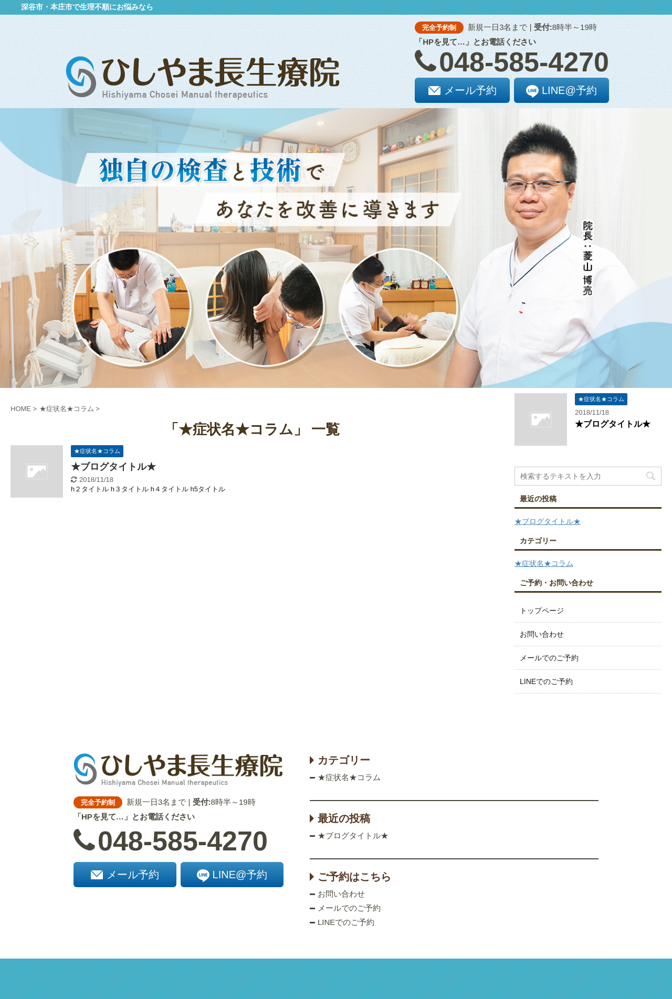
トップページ (542, 610)
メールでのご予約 (549, 658)
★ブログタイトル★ (113, 466)
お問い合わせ (542, 634)
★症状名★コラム (543, 563)
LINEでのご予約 (546, 681)
